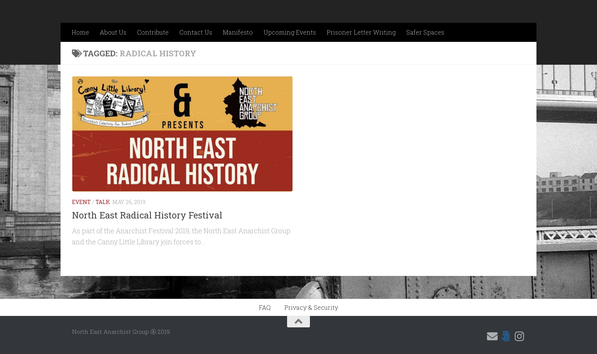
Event (81, 202)
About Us (113, 32)
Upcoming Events (289, 32)
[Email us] (492, 336)
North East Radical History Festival (147, 215)
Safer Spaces (425, 32)
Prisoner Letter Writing (361, 32)
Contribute (153, 32)
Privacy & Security (311, 307)
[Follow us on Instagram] (519, 336)
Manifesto (238, 32)
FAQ (265, 307)
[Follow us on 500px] (506, 336)
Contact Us (195, 32)
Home (80, 32)
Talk (103, 202)
